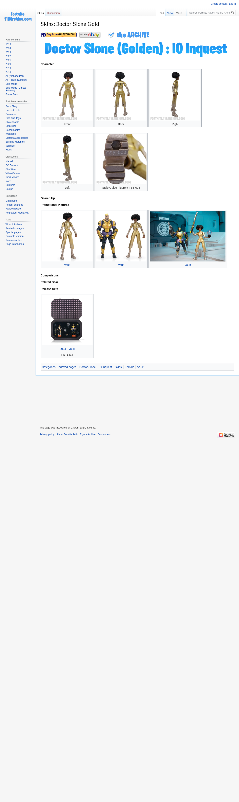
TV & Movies (12, 177)
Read (169, 13)
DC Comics (11, 165)
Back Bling (11, 106)
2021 (8, 60)
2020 (8, 64)
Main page (11, 200)
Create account (219, 3)
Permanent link (13, 240)
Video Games (12, 173)
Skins (118, 367)
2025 (8, 44)
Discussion (53, 13)
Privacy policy (47, 434)
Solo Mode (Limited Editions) (15, 89)
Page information (14, 244)
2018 (8, 72)
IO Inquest (105, 367)
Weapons (10, 133)
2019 (8, 68)
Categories (49, 367)
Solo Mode (11, 84)
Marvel (9, 161)
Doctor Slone (87, 367)
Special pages (13, 232)
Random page (13, 208)
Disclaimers (104, 434)
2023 (8, 52)
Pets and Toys (13, 118)
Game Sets (11, 94)
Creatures (10, 114)
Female (129, 367)
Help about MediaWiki (17, 212)
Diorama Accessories (16, 137)
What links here (13, 224)
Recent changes (14, 204)
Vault (67, 265)
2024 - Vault (67, 348)
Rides (8, 149)
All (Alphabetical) (14, 76)
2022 (8, 56)
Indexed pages (67, 367)
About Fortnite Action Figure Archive (76, 434)
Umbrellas (10, 126)
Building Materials (15, 141)
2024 (8, 48)
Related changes (14, 228)
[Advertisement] (137, 398)
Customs (10, 185)
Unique (9, 189)
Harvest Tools (12, 110)
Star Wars (10, 169)
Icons (8, 181)
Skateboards (12, 122)
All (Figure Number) (16, 79)
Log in (232, 3)
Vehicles (10, 145)
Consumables (12, 130)
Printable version (14, 236)
